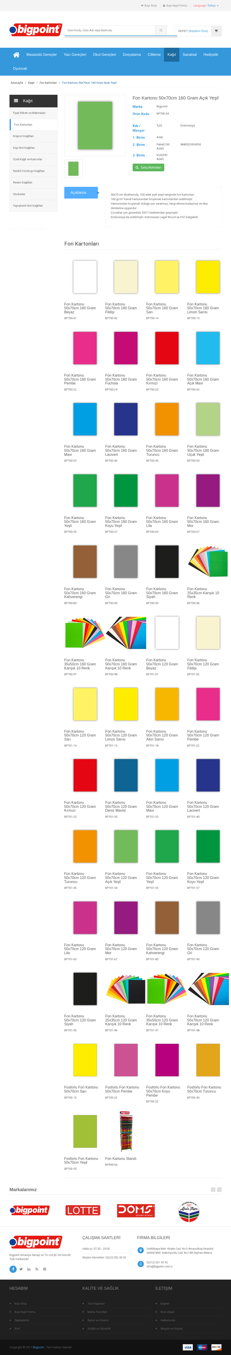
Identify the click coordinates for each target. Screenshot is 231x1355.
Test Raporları (96, 1303)
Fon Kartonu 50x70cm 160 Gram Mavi (80, 453)
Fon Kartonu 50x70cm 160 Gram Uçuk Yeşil (203, 453)
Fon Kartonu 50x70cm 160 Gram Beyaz (80, 310)
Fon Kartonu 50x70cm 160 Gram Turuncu (162, 453)
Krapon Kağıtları (23, 136)
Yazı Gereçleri (75, 54)
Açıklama (78, 195)
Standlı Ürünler (21, 260)
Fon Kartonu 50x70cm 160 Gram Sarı (162, 310)
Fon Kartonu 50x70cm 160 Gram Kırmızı (162, 382)
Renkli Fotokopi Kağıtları (29, 171)
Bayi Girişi (151, 5)
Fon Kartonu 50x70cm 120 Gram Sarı (80, 738)
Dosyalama (132, 54)
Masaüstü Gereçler (41, 54)
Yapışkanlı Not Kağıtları (28, 205)
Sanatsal (190, 54)
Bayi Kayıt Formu (176, 5)
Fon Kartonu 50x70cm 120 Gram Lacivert (203, 809)
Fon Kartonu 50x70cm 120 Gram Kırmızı (80, 809)
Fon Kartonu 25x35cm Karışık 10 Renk (203, 595)
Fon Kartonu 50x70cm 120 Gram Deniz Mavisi (121, 809)
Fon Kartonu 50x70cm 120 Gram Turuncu (80, 880)
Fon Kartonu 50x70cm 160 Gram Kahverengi (80, 595)
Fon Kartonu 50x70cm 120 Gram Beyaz (162, 667)
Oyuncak (20, 68)
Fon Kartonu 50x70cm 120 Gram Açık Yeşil (121, 880)
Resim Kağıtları (22, 182)
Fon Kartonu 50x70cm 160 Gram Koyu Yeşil (121, 524)
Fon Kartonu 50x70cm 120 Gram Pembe (203, 738)
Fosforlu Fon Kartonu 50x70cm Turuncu (204, 1092)
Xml (17, 1328)
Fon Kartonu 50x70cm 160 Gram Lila (162, 524)
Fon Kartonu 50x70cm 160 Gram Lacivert (121, 453)
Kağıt (171, 54)
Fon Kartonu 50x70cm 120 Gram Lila (80, 952)
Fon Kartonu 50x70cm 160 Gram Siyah (162, 595)
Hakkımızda (168, 1320)
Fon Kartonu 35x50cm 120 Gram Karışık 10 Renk (162, 1023)
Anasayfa (17, 82)
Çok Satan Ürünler (24, 251)
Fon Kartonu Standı (120, 1161)
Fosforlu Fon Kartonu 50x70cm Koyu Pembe (163, 1094)
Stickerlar (19, 194)
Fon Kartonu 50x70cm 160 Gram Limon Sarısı (203, 310)
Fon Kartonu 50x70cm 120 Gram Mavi (162, 809)
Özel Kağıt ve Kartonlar (27, 159)
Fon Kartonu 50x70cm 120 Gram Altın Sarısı (162, 738)
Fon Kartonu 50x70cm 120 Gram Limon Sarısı (121, 738)
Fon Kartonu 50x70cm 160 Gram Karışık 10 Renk (121, 667)
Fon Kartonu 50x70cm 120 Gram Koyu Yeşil (203, 880)
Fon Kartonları (48, 82)
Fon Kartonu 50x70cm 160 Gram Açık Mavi (203, 382)
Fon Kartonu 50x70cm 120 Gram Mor (121, 952)
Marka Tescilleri (97, 1312)
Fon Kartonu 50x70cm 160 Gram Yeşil (80, 524)
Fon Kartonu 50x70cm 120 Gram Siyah (80, 1023)
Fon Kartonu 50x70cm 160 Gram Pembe (80, 382)
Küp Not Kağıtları (24, 147)
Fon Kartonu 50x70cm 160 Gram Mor (203, 524)
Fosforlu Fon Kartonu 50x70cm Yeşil (81, 1163)
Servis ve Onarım (98, 1320)
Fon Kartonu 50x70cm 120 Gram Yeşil (162, 880)
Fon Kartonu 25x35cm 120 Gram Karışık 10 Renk (121, 1023)
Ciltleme (154, 54)
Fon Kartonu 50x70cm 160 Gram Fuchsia (121, 382)
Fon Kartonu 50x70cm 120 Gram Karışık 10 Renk (203, 1023)
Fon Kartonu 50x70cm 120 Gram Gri (203, 952)
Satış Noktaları (148, 167)
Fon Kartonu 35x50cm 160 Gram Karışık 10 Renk (80, 667)
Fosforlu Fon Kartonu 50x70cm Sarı (81, 1092)
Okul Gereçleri (104, 54)
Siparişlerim (22, 1320)
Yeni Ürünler (20, 242)
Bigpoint (38, 1347)
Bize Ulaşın (168, 1312)
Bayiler (165, 1303)
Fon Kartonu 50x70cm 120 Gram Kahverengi (162, 952)
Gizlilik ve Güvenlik (99, 1328)
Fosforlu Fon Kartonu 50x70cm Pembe (122, 1092)
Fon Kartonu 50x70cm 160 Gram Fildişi (121, 310)
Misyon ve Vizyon (171, 1328)
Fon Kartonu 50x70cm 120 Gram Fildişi (203, 667)
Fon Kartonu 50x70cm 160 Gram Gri (121, 595)
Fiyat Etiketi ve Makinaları (29, 113)
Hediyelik (210, 54)
